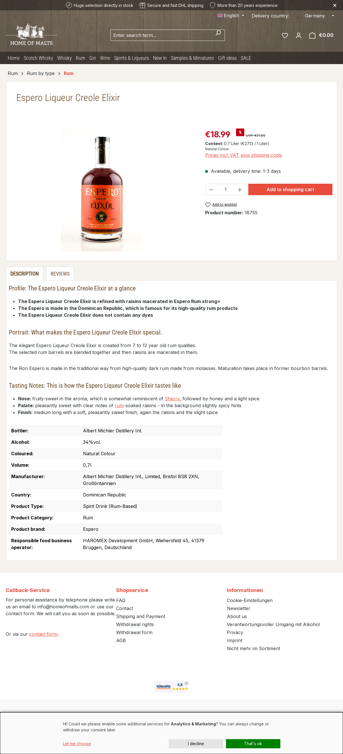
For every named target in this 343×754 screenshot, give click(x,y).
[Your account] (299, 35)
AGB (121, 640)
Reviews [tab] (60, 274)
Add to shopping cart (290, 189)
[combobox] (161, 35)
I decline (196, 743)
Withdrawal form (134, 632)
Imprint (234, 640)
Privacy (235, 632)
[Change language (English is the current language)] (231, 15)
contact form (43, 634)
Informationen (245, 590)
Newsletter (238, 608)
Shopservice (132, 590)
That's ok (253, 743)
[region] (102, 190)
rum (119, 405)
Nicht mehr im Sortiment (253, 648)
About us (237, 616)
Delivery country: (270, 16)
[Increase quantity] (240, 189)
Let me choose (77, 743)
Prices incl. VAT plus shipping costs (243, 155)
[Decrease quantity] (211, 189)
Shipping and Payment (140, 616)
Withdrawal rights (135, 624)
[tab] (24, 274)
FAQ (120, 600)
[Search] (218, 35)
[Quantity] (225, 189)
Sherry (172, 398)
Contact (124, 608)
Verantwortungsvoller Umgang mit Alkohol (273, 624)
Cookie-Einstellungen (250, 600)
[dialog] (171, 733)
